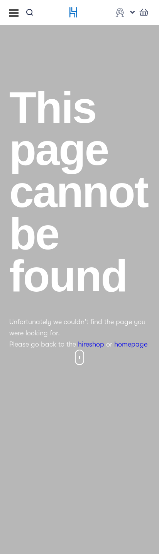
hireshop (91, 344)
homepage (130, 344)
